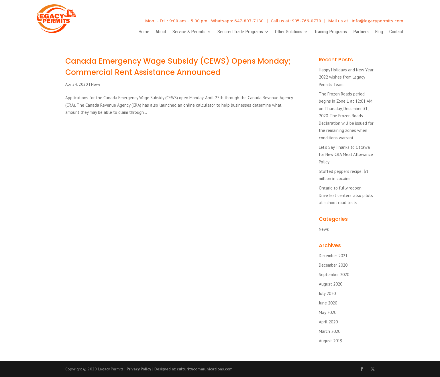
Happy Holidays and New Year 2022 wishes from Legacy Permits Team (346, 77)
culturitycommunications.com (205, 369)
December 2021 (333, 255)
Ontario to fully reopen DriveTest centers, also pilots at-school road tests (346, 195)
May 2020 (327, 312)
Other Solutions (288, 32)
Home (143, 32)
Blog (379, 32)
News (96, 84)
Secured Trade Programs (240, 32)
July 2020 (327, 293)
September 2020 (334, 274)
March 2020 (329, 331)
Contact (396, 32)
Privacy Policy (139, 369)
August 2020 (330, 284)
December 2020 (333, 265)
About (161, 32)
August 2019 (330, 340)
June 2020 (328, 303)
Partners (361, 32)
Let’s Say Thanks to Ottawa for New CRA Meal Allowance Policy (346, 154)
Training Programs (330, 32)
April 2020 (328, 322)
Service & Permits (188, 32)
